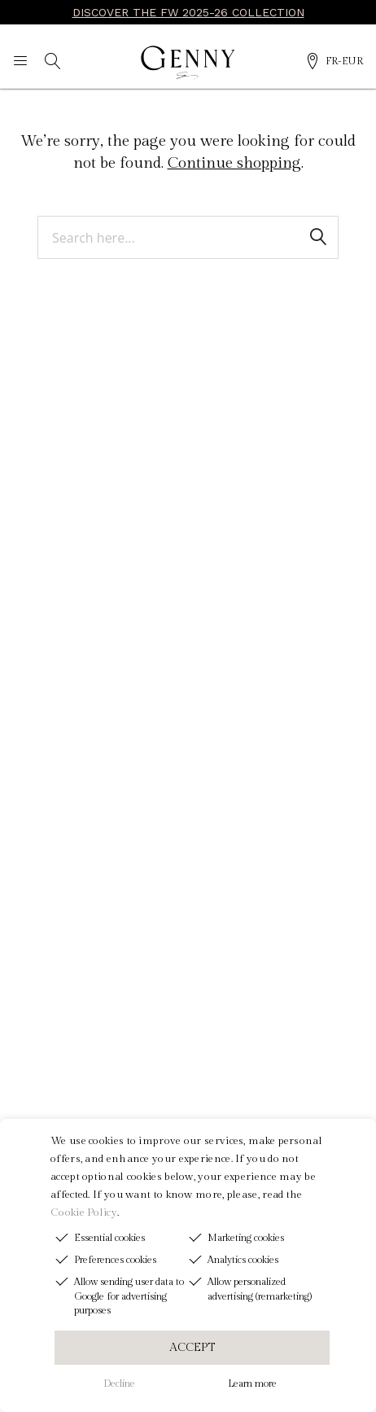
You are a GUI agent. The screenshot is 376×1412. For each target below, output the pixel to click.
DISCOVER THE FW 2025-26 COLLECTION (188, 12)
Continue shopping (234, 163)
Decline (119, 1383)
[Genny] (188, 63)
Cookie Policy (83, 1212)
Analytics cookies (243, 1259)
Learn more (252, 1383)
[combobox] (188, 238)
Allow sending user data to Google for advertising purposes (129, 1295)
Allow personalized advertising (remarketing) (260, 1288)
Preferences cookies (115, 1259)
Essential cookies (109, 1237)
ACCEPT (192, 1347)
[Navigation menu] (20, 62)
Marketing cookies (246, 1237)
